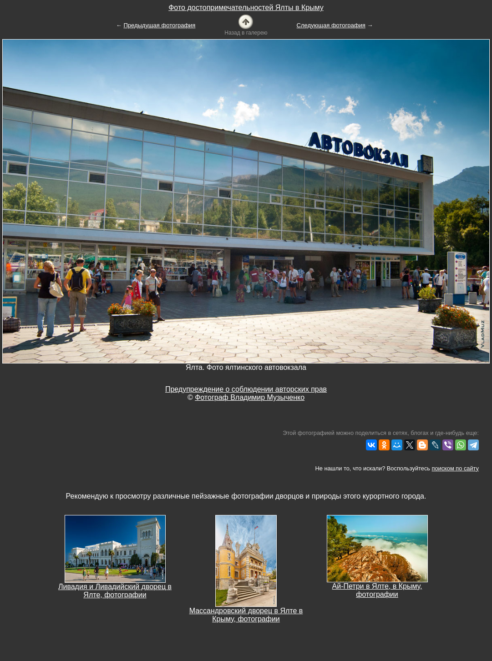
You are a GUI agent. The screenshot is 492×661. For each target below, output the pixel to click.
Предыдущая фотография (159, 25)
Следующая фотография (331, 25)
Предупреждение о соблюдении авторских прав (246, 389)
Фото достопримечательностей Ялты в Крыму (246, 7)
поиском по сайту (455, 468)
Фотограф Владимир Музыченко (249, 397)
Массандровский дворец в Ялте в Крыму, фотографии (246, 615)
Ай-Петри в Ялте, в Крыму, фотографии (377, 590)
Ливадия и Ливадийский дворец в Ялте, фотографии (115, 591)
